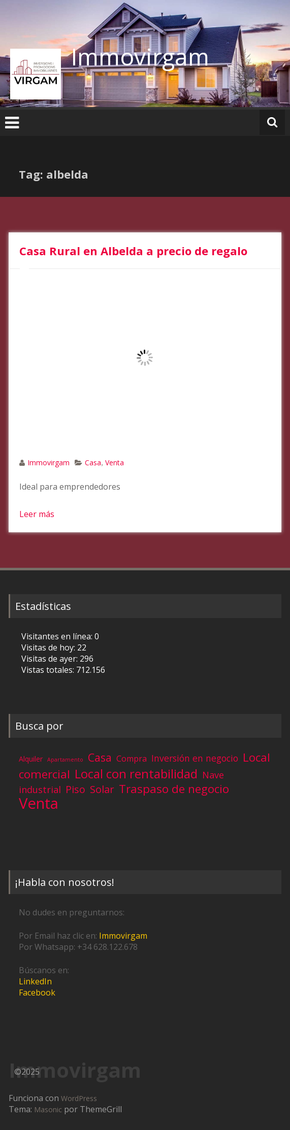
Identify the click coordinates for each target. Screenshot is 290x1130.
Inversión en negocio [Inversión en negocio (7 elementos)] (194, 758)
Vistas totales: (48, 669)
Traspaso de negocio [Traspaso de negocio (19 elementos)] (174, 789)
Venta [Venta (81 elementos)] (38, 803)
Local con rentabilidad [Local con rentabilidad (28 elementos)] (136, 773)
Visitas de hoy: (49, 647)
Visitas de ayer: (50, 658)
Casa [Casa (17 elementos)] (100, 757)
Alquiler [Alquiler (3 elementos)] (31, 759)
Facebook (37, 992)
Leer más (36, 514)
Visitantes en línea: (57, 636)
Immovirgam (140, 56)
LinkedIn (35, 981)
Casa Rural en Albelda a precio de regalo (133, 250)
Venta (114, 462)
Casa (93, 462)
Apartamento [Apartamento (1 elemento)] (65, 759)
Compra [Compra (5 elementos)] (131, 758)
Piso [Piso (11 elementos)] (75, 789)
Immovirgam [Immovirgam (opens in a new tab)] (123, 935)
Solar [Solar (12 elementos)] (102, 789)
